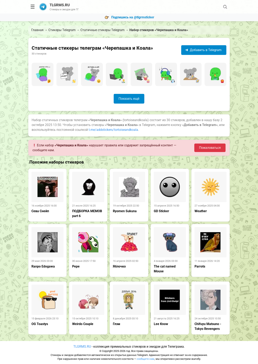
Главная (37, 30)
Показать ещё (129, 98)
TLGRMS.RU (82, 346)
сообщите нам (145, 358)
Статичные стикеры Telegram (102, 30)
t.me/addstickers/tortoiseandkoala (113, 130)
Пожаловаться (210, 147)
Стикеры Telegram (62, 30)
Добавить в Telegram (203, 50)
